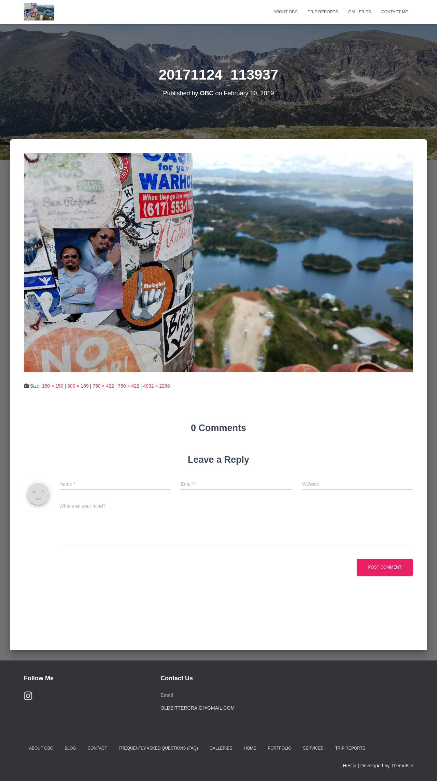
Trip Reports (323, 12)
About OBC (285, 12)
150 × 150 (53, 386)
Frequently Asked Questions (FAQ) (158, 748)
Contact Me (394, 12)
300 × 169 (78, 386)
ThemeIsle (402, 765)
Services (313, 748)
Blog (70, 748)
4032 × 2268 (156, 386)
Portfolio (279, 748)
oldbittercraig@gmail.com (197, 708)
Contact (97, 748)
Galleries (359, 12)
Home (250, 748)
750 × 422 (103, 386)
